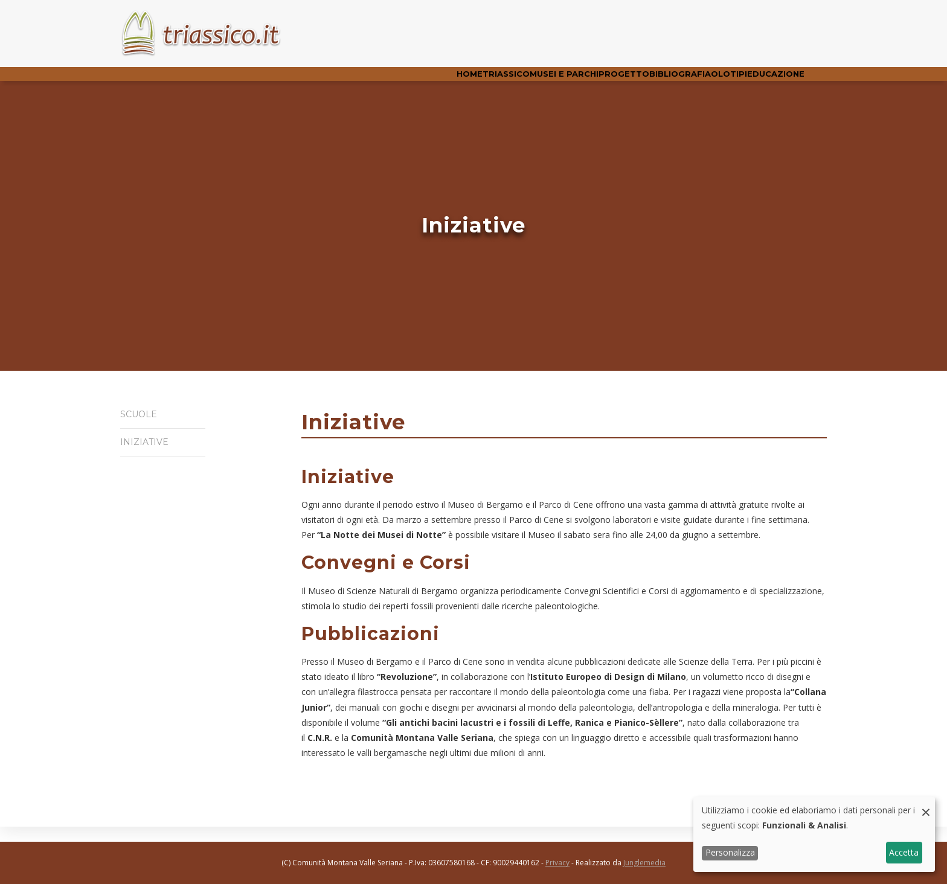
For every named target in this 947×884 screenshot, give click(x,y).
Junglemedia (644, 862)
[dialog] (814, 834)
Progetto (584, 81)
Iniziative (140, 455)
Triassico (444, 81)
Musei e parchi (514, 81)
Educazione (770, 81)
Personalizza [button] (730, 852)
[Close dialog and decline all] (926, 804)
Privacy (557, 862)
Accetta (904, 852)
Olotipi (710, 81)
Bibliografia (650, 81)
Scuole (137, 428)
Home (395, 81)
